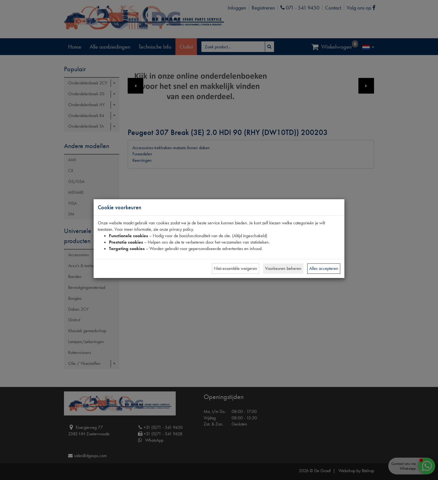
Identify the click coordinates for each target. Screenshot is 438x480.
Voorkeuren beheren (283, 268)
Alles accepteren (323, 268)
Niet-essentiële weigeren (235, 268)
